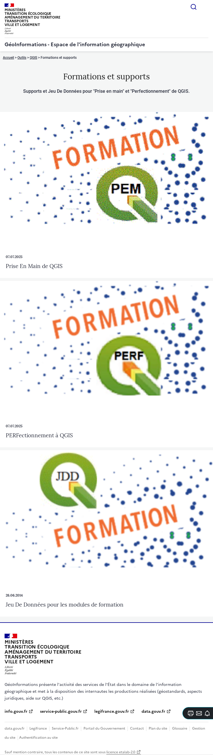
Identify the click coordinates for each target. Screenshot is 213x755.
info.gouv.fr (16, 711)
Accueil (8, 58)
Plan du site (158, 728)
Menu (205, 7)
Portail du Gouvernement (104, 728)
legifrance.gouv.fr (111, 711)
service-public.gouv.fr (61, 711)
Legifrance (38, 728)
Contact (137, 728)
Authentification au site (38, 737)
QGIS (33, 58)
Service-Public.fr (65, 728)
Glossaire (179, 728)
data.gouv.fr (153, 711)
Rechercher (193, 7)
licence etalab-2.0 (120, 752)
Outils (21, 58)
